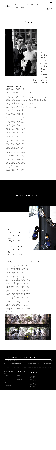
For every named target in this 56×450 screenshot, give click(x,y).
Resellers (15, 7)
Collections (21, 4)
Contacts (22, 7)
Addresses (19, 379)
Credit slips (20, 377)
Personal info (20, 374)
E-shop (14, 4)
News (32, 4)
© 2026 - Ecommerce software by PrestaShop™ (28, 388)
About (27, 4)
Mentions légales (8, 377)
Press (37, 4)
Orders (18, 375)
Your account (21, 371)
